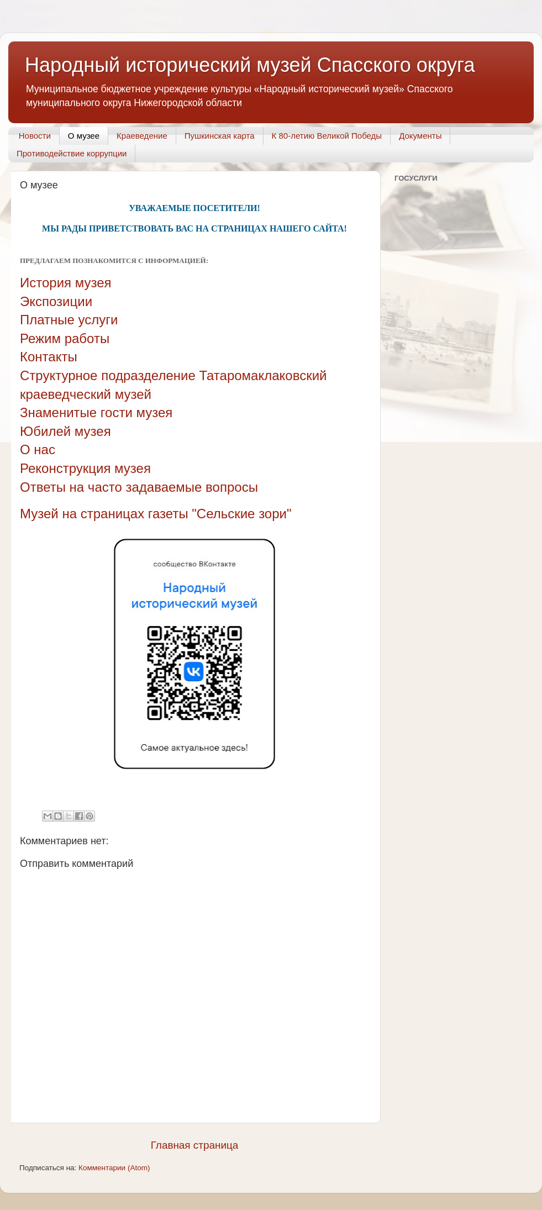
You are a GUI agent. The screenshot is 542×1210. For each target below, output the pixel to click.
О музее (83, 135)
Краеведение (142, 135)
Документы (420, 135)
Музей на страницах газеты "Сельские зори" (155, 513)
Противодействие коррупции (72, 153)
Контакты (48, 356)
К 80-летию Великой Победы (327, 135)
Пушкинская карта (220, 135)
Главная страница (195, 1145)
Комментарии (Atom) (114, 1168)
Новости (35, 135)
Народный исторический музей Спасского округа (250, 65)
